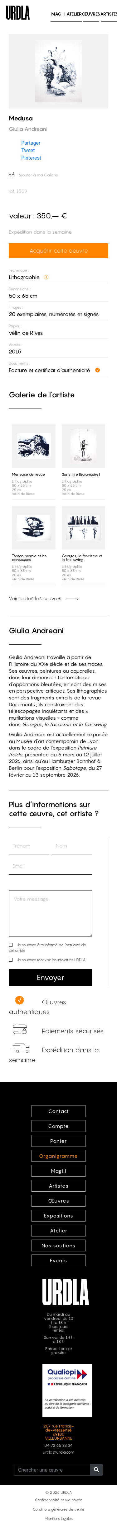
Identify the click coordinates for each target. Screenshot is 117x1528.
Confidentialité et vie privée (58, 1500)
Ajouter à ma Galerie (33, 175)
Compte (58, 1126)
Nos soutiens (58, 1245)
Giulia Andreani (36, 630)
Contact (58, 1111)
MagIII (58, 1171)
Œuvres (91, 13)
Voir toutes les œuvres (44, 598)
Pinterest (31, 158)
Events (58, 1260)
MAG (58, 13)
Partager (30, 143)
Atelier (74, 13)
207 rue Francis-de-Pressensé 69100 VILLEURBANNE (58, 1432)
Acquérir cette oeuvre (58, 250)
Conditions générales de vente (58, 1509)
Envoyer (50, 977)
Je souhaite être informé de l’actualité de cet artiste (47, 947)
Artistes (59, 1186)
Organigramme (58, 1156)
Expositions (58, 1216)
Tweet (28, 150)
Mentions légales (59, 1518)
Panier (58, 1141)
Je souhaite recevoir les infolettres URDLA (51, 959)
